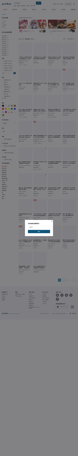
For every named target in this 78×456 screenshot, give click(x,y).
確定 (39, 231)
